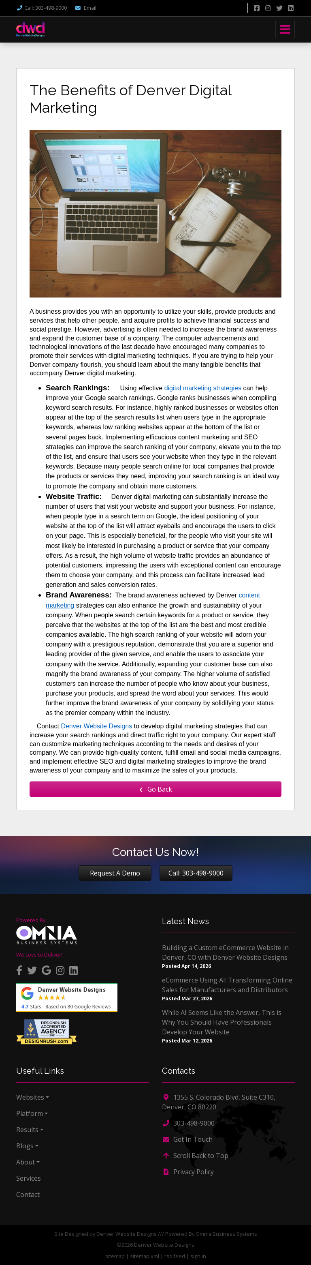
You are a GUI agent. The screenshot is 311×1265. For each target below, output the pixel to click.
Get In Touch (187, 1139)
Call (41, 7)
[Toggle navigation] (285, 29)
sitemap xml (144, 1256)
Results (27, 1129)
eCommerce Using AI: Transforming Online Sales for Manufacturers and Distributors (227, 985)
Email (85, 7)
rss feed (174, 1256)
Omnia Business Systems (226, 1233)
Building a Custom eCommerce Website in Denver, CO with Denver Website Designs (225, 952)
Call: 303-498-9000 (196, 873)
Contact (28, 1194)
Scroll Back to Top (195, 1155)
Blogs (25, 1145)
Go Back (155, 789)
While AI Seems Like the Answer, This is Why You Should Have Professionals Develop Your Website (221, 1022)
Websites (30, 1097)
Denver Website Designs (126, 1233)
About (25, 1162)
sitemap (115, 1256)
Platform (29, 1113)
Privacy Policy (188, 1171)
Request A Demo (115, 873)
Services (28, 1178)
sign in (198, 1256)
